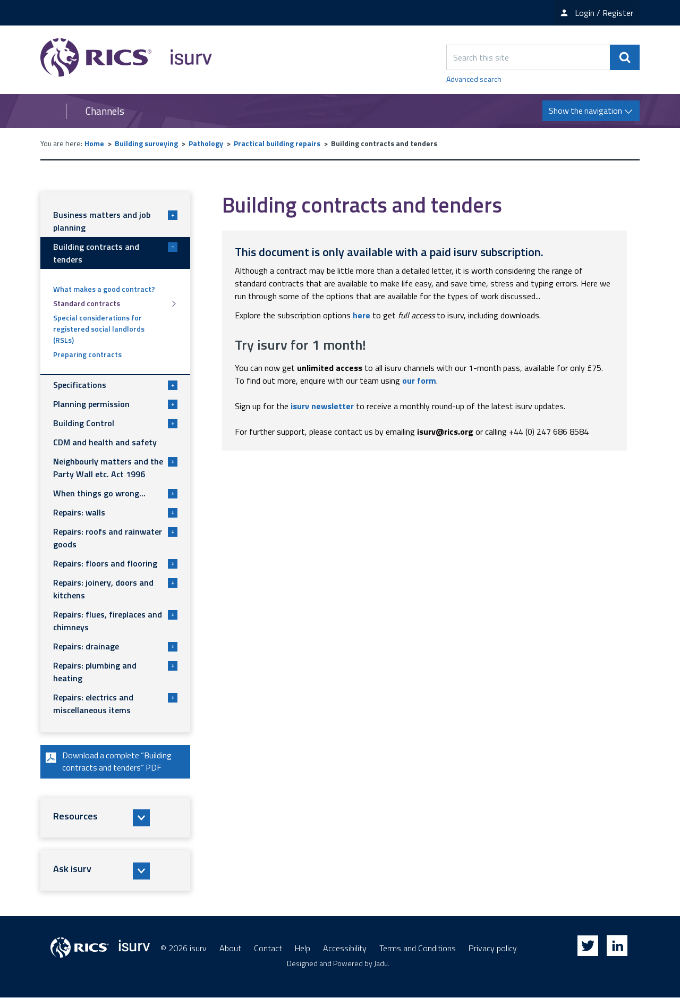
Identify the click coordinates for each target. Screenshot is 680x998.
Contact (268, 948)
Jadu (381, 963)
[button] (115, 818)
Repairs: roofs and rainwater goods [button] (115, 538)
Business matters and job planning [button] (115, 221)
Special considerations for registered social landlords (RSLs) (98, 328)
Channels (105, 111)
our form (419, 380)
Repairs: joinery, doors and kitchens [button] (115, 589)
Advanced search (474, 78)
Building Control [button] (115, 423)
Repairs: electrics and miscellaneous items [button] (115, 703)
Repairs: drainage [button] (115, 646)
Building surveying (146, 143)
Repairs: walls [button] (115, 512)
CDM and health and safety (105, 442)
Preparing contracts (87, 354)
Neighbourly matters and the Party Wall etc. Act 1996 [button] (115, 467)
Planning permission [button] (115, 403)
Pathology (206, 143)
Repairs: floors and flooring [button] (115, 563)
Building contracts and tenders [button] (115, 253)
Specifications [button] (115, 384)
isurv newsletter (322, 406)
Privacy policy (493, 948)
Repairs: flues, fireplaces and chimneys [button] (115, 620)
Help (302, 948)
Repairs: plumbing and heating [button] (115, 671)
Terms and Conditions (417, 948)
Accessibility (345, 948)
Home (94, 143)
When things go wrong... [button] (115, 493)
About (230, 948)
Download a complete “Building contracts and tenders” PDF (108, 762)
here (361, 315)
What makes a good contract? (104, 288)
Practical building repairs (277, 143)
